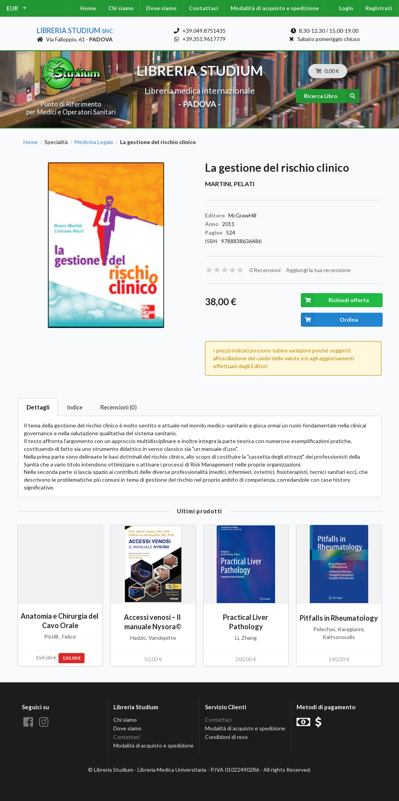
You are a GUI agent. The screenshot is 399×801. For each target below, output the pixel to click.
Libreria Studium (75, 30)
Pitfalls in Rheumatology (339, 618)
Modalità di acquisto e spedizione (275, 8)
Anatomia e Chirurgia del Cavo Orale (60, 620)
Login (346, 8)
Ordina (329, 320)
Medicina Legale (93, 142)
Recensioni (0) (118, 407)
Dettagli (37, 407)
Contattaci (203, 8)
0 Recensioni (265, 270)
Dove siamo (161, 8)
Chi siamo (121, 8)
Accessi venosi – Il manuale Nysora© (153, 621)
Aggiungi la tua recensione (318, 270)
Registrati (378, 8)
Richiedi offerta (335, 300)
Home (88, 8)
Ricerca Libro (332, 96)
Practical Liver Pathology (246, 621)
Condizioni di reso (226, 736)
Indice (75, 407)
